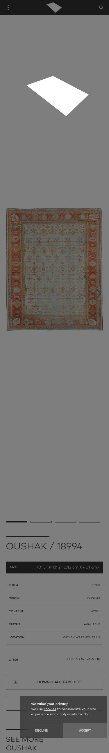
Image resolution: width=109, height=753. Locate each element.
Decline (41, 730)
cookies (50, 709)
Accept (85, 730)
